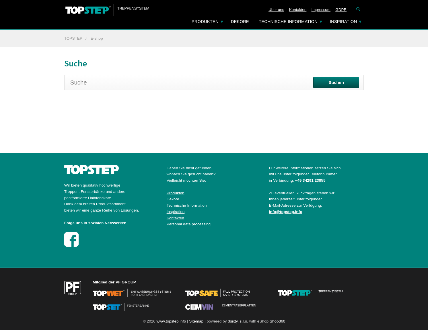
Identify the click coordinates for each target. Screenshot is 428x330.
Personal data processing (189, 224)
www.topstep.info (171, 321)
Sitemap (196, 321)
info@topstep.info (285, 212)
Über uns (276, 9)
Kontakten (298, 9)
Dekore (240, 21)
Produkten (205, 21)
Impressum (321, 9)
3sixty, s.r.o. (238, 321)
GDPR (341, 9)
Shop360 (277, 321)
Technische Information (288, 21)
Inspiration (343, 21)
